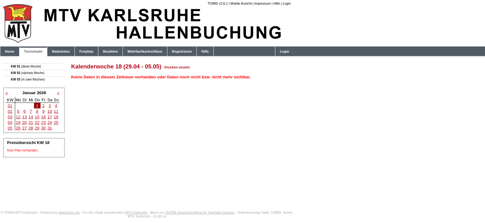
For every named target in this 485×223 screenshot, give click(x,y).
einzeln (184, 67)
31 (49, 128)
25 (56, 122)
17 (49, 117)
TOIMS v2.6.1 (218, 3)
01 (10, 105)
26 (18, 128)
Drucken (171, 67)
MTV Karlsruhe (136, 212)
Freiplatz (86, 51)
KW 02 (28, 73)
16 (43, 117)
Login (287, 3)
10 (49, 111)
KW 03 (28, 79)
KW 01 (26, 66)
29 (37, 128)
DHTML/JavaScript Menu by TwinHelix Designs (199, 212)
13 (24, 117)
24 (49, 122)
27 (24, 128)
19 (18, 122)
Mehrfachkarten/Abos (144, 51)
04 (10, 122)
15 (37, 117)
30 (43, 128)
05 (10, 128)
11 (56, 111)
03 (10, 117)
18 (56, 117)
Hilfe (276, 3)
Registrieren (182, 51)
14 (30, 117)
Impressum (262, 3)
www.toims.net (69, 212)
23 (43, 122)
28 (30, 128)
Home (10, 51)
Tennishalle (33, 51)
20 (24, 122)
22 (37, 122)
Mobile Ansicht (241, 3)
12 (18, 117)
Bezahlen (110, 51)
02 (10, 111)
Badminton (61, 51)
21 (30, 122)
